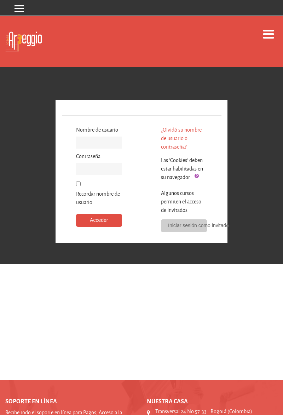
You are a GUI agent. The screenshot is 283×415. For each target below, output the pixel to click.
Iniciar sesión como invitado (187, 225)
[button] (196, 176)
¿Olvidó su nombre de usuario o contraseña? (181, 138)
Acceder (99, 220)
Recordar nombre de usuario (98, 198)
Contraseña (88, 156)
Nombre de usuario (97, 129)
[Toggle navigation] (268, 34)
